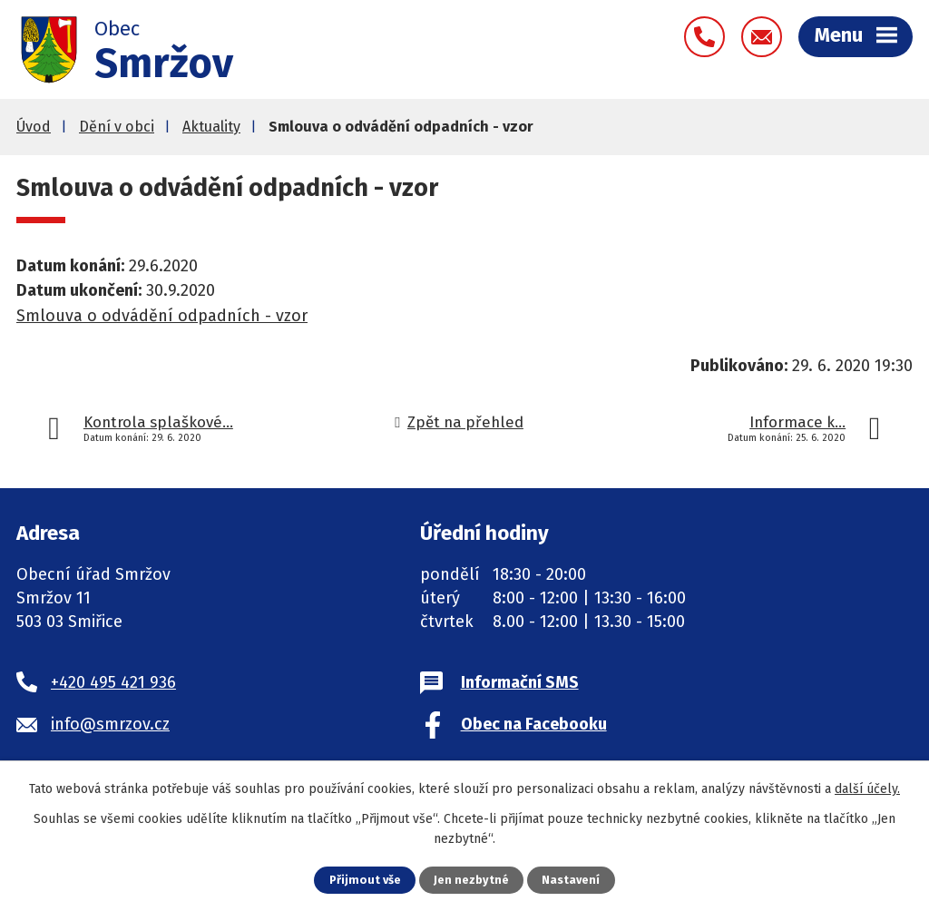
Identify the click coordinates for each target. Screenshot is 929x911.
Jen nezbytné (471, 880)
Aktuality (211, 126)
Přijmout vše (365, 880)
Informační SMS (520, 682)
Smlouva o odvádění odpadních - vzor (162, 316)
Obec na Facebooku (534, 724)
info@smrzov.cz (110, 724)
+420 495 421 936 (113, 682)
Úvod (33, 126)
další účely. (867, 789)
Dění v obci (116, 126)
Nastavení (571, 880)
